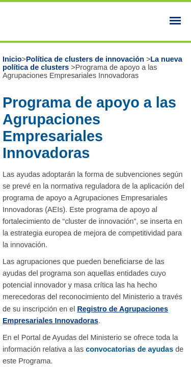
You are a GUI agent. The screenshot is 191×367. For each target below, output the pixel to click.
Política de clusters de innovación (86, 59)
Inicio (12, 59)
